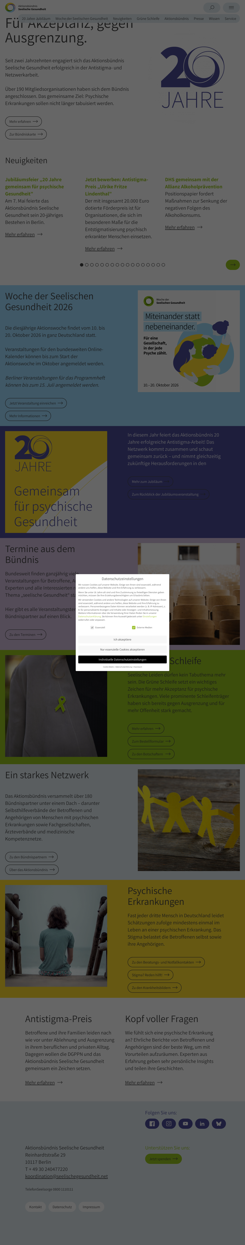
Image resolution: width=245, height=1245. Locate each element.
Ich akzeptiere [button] (122, 639)
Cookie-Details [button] (108, 667)
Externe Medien (142, 627)
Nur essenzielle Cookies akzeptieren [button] (122, 649)
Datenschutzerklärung (89, 616)
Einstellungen (150, 616)
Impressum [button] (138, 667)
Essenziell (98, 627)
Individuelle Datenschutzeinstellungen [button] (122, 659)
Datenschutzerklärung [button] (124, 667)
